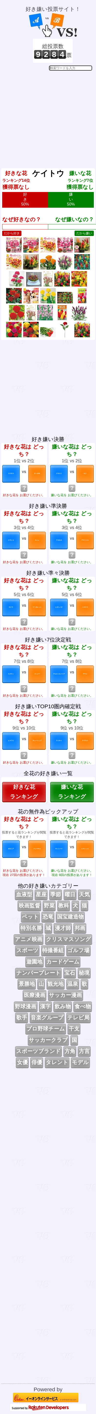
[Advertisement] (47, 116)
